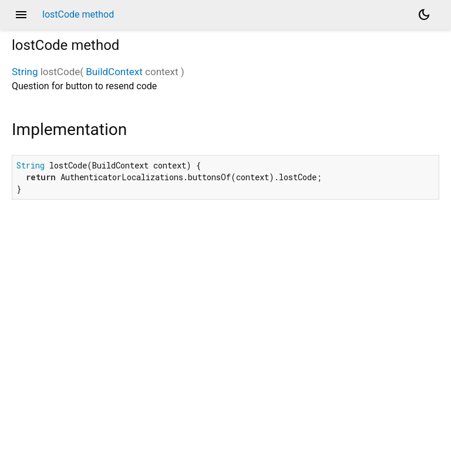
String (25, 71)
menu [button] (21, 15)
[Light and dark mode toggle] (424, 14)
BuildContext (114, 71)
